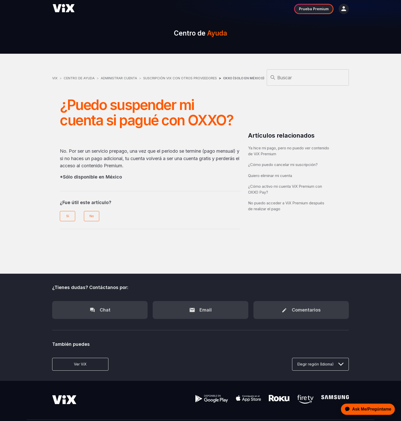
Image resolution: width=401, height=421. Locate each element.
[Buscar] (308, 77)
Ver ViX (80, 364)
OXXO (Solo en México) (243, 78)
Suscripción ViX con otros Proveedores (180, 78)
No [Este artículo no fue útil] (92, 216)
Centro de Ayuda (79, 78)
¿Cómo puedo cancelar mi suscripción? (283, 164)
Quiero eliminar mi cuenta (270, 175)
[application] (366, 409)
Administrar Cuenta (119, 78)
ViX (55, 78)
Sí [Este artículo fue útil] (67, 216)
